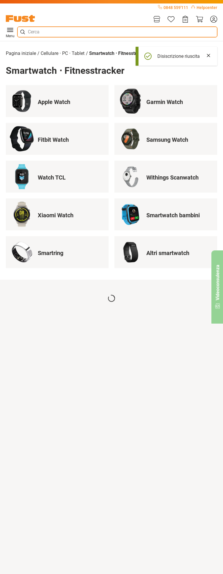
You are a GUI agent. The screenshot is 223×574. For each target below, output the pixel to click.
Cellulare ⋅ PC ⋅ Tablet (62, 53)
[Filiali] (156, 20)
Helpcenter (204, 7)
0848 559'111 (173, 7)
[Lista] (171, 20)
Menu (10, 32)
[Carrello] (199, 20)
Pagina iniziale (21, 53)
